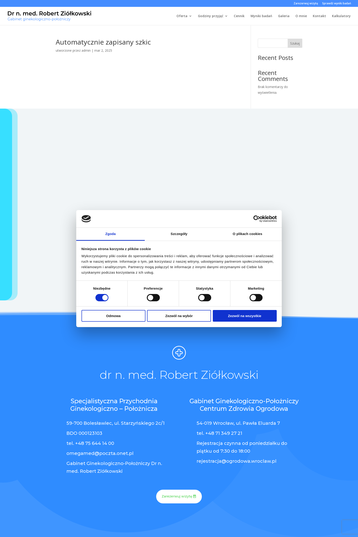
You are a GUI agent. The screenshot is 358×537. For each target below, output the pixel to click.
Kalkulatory (341, 16)
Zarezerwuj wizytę (306, 3)
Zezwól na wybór (179, 316)
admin (86, 50)
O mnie (301, 16)
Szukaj (295, 43)
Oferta (181, 16)
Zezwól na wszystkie (244, 316)
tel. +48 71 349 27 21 (219, 433)
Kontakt (319, 16)
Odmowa (113, 316)
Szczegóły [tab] (179, 234)
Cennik (239, 16)
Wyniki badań (261, 16)
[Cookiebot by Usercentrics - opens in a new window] (257, 218)
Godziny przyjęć (210, 16)
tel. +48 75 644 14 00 (90, 443)
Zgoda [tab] (110, 234)
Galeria (284, 16)
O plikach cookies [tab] (247, 234)
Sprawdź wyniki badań (336, 3)
